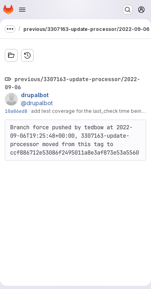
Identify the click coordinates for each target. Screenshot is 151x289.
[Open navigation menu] (22, 9)
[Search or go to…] (127, 9)
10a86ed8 (16, 111)
